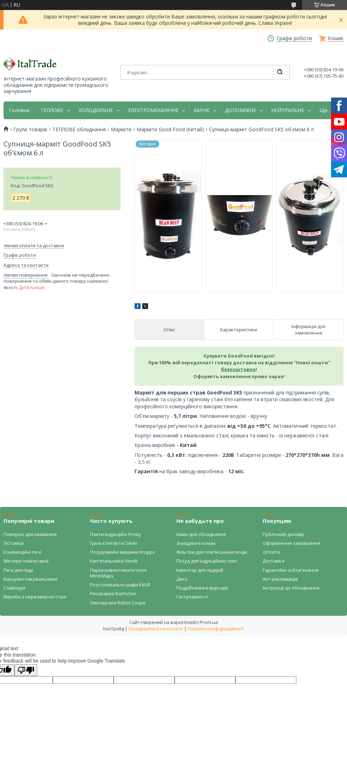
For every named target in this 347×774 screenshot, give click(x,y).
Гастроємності (192, 596)
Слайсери (14, 588)
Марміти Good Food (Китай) (170, 129)
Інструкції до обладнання (291, 588)
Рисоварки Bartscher (113, 593)
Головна (19, 110)
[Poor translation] (26, 670)
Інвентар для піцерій (199, 570)
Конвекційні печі (22, 552)
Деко (182, 579)
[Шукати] (279, 72)
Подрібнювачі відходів (202, 588)
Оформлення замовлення (291, 543)
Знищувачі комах (196, 543)
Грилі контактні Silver (114, 543)
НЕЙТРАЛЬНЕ (287, 110)
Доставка (273, 561)
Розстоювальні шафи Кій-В (120, 584)
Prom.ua (209, 622)
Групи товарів (30, 129)
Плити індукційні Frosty (115, 534)
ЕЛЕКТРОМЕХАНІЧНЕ (153, 110)
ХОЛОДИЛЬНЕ (96, 110)
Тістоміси (14, 543)
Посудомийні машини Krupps (122, 552)
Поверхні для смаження (30, 534)
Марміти (121, 129)
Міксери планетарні (26, 561)
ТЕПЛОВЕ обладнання (79, 129)
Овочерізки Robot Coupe (118, 602)
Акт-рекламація (280, 579)
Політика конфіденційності (216, 629)
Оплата (271, 552)
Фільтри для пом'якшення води (211, 552)
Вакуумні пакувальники (30, 579)
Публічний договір (283, 534)
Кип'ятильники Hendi (113, 561)
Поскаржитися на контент (156, 629)
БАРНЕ (202, 110)
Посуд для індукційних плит (207, 561)
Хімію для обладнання (201, 534)
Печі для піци (18, 570)
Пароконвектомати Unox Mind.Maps (118, 573)
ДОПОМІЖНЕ (240, 110)
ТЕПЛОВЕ (51, 110)
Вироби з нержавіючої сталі (35, 596)
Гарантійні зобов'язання (290, 570)
